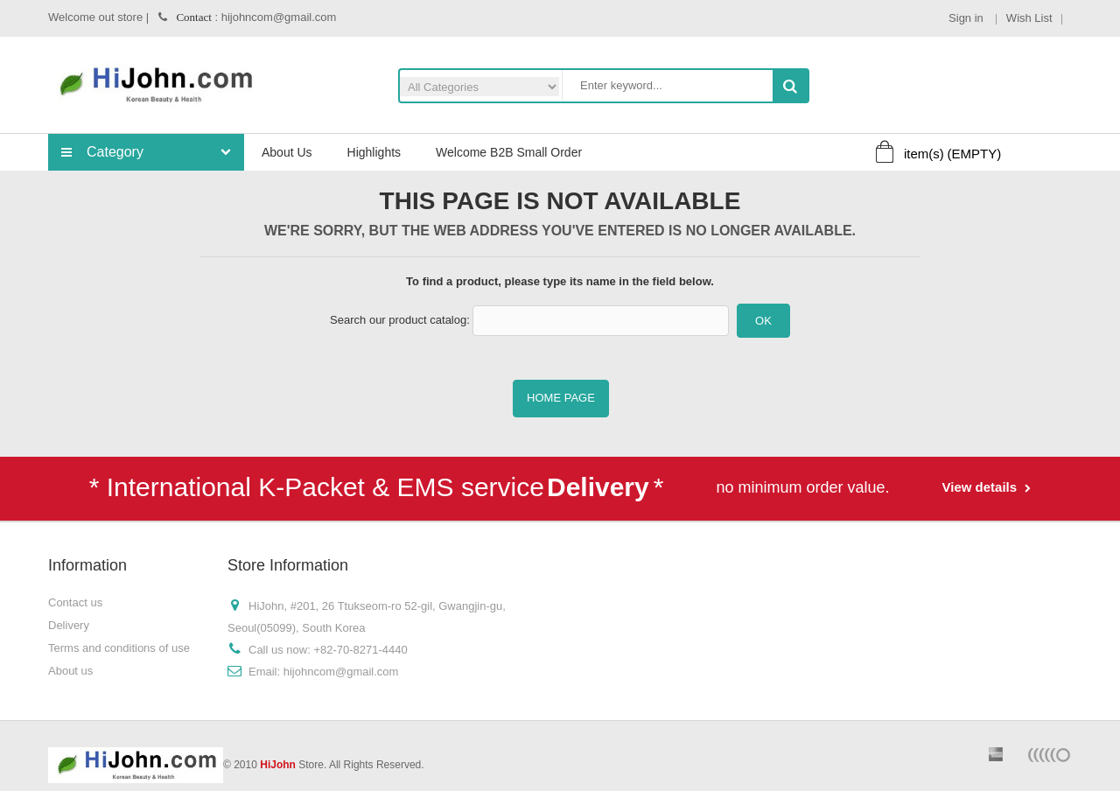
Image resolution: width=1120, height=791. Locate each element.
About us (70, 670)
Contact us (75, 602)
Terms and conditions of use (119, 647)
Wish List (1029, 17)
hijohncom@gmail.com (341, 671)
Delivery (68, 625)
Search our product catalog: (400, 319)
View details (981, 487)
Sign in (967, 17)
